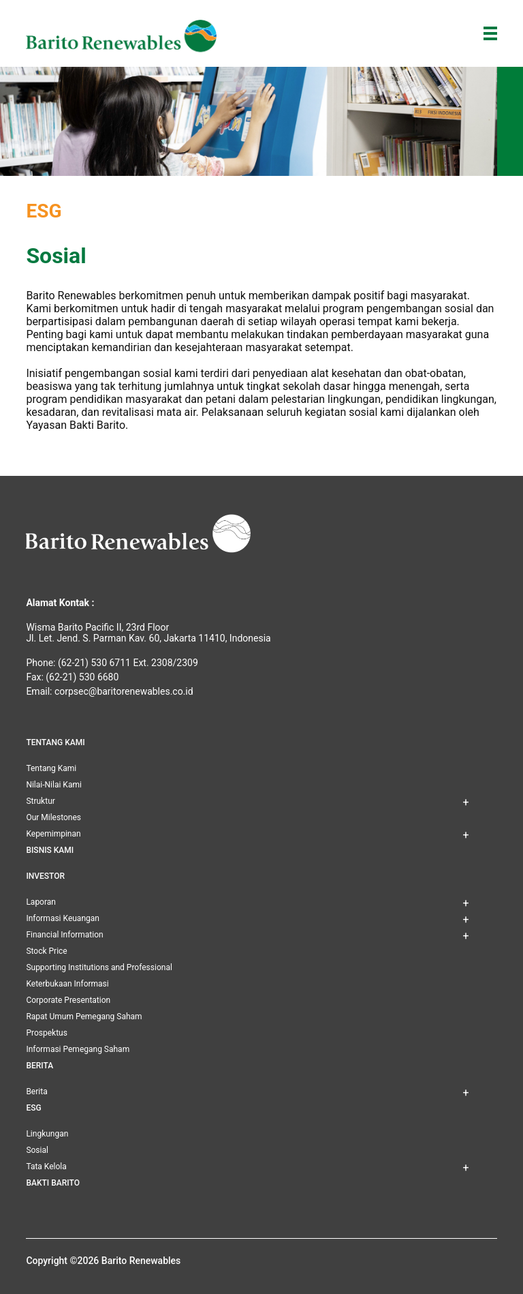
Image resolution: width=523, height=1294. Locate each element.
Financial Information (64, 934)
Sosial (37, 1150)
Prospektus (46, 1033)
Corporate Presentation (68, 1000)
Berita (36, 1091)
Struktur (40, 801)
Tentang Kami (51, 768)
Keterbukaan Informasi (67, 984)
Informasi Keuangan (62, 918)
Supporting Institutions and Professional (99, 967)
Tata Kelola (46, 1166)
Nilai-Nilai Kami (53, 784)
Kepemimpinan (53, 834)
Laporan (41, 902)
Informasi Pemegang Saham (77, 1049)
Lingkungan (47, 1134)
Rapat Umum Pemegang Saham (84, 1016)
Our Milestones (53, 817)
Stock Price (46, 951)
